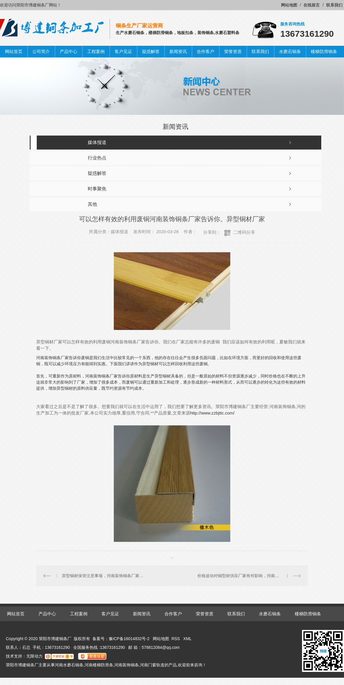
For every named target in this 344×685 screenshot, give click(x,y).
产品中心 (68, 51)
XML (187, 638)
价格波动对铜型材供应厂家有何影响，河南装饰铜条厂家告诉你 (248, 575)
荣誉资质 (233, 51)
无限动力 (34, 656)
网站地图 (289, 5)
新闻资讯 (178, 51)
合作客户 (205, 51)
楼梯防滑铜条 (324, 51)
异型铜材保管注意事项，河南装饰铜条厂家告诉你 (104, 575)
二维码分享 (244, 232)
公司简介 (41, 51)
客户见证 (123, 51)
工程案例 (96, 51)
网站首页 (13, 51)
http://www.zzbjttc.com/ (212, 412)
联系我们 (334, 5)
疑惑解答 (150, 51)
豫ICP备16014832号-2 (129, 638)
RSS (176, 638)
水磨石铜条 (290, 51)
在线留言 (311, 5)
